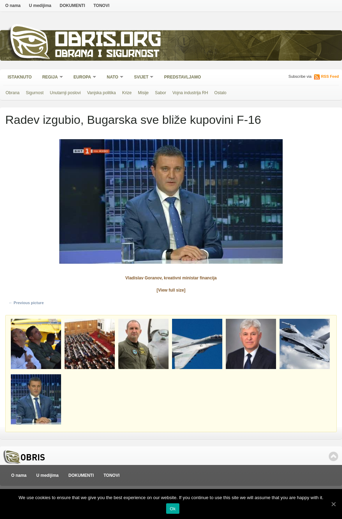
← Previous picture (26, 303)
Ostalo (220, 92)
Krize (127, 92)
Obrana (13, 92)
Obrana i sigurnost (107, 54)
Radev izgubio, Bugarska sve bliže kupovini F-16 (133, 119)
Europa (82, 78)
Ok (173, 508)
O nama (13, 5)
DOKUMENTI (72, 5)
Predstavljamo (182, 77)
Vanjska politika (101, 92)
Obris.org (108, 41)
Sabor (160, 92)
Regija (50, 78)
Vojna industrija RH (190, 92)
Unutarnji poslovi (65, 92)
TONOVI (102, 5)
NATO (113, 78)
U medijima (40, 5)
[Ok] (333, 504)
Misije (143, 92)
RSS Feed (330, 76)
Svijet (141, 78)
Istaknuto (20, 77)
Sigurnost (35, 92)
